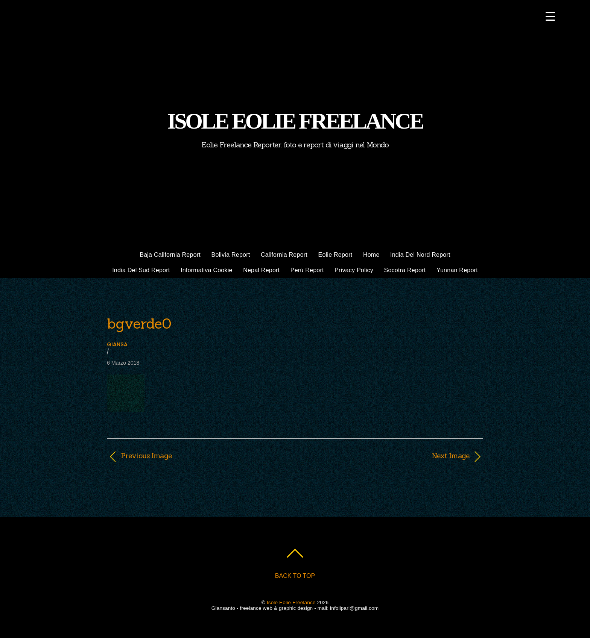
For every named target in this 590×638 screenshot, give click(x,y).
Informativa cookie (207, 270)
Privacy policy (354, 270)
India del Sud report (141, 270)
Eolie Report (335, 255)
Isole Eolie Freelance (291, 602)
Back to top (295, 576)
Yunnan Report (457, 270)
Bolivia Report (230, 255)
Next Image (387, 455)
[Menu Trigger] (550, 16)
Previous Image (146, 455)
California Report (284, 255)
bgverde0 (139, 323)
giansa (117, 344)
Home (371, 255)
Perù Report (307, 270)
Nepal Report (261, 270)
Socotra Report (405, 270)
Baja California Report (170, 255)
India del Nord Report (420, 255)
